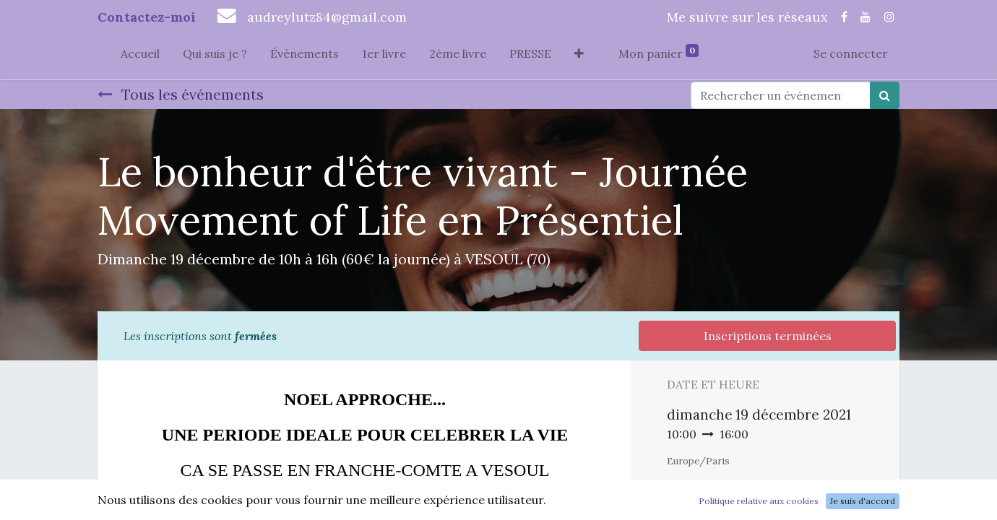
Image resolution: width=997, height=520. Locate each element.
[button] (579, 56)
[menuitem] (140, 56)
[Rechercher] (884, 95)
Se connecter (850, 53)
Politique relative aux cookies (759, 500)
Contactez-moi (147, 17)
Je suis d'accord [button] (862, 500)
